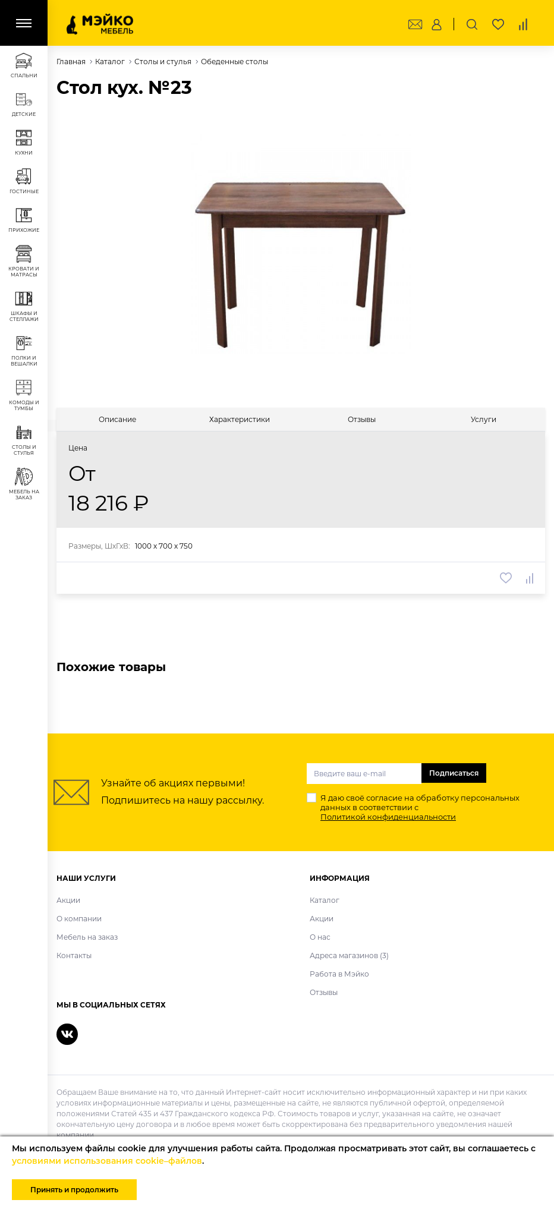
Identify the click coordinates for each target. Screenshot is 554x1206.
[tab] (117, 419)
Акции (68, 900)
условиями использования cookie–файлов (107, 1160)
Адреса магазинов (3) (349, 955)
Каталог (324, 900)
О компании (79, 918)
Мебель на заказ (87, 937)
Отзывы (324, 992)
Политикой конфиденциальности (388, 816)
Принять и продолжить (74, 1189)
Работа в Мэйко (339, 973)
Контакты (74, 955)
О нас (320, 937)
